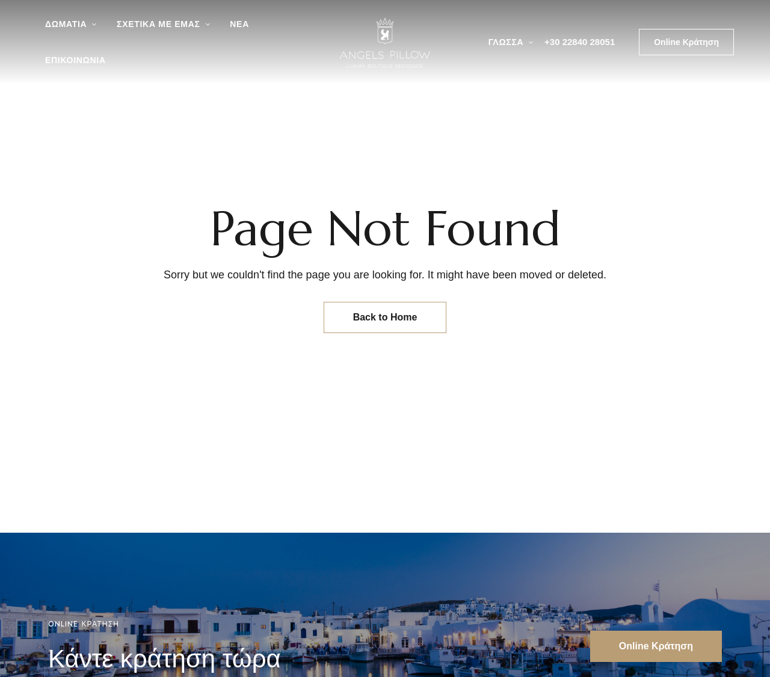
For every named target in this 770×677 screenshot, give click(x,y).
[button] (686, 42)
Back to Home (385, 317)
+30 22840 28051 (579, 42)
